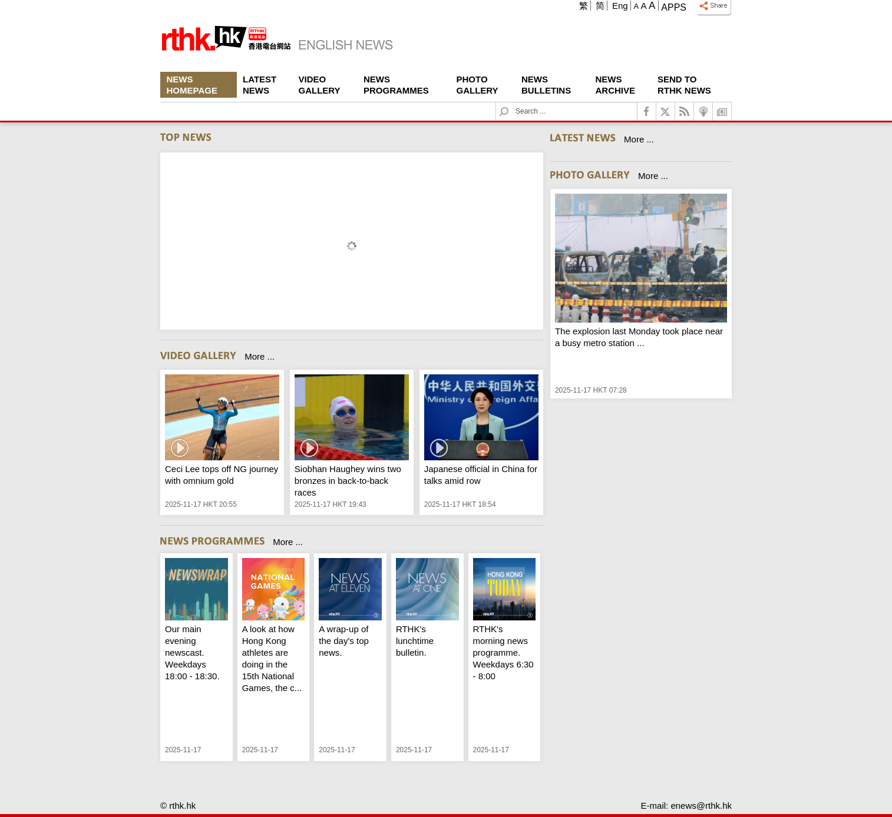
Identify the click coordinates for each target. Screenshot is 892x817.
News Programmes (396, 84)
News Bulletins (546, 84)
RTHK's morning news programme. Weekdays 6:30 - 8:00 (503, 652)
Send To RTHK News (684, 84)
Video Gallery (320, 84)
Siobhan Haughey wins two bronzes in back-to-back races (348, 480)
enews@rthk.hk (701, 806)
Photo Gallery (477, 84)
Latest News (259, 84)
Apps (673, 7)
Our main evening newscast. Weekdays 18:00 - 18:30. (192, 652)
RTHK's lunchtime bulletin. (415, 640)
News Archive (616, 84)
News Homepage (192, 84)
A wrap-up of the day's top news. (344, 640)
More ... (260, 356)
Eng (620, 6)
